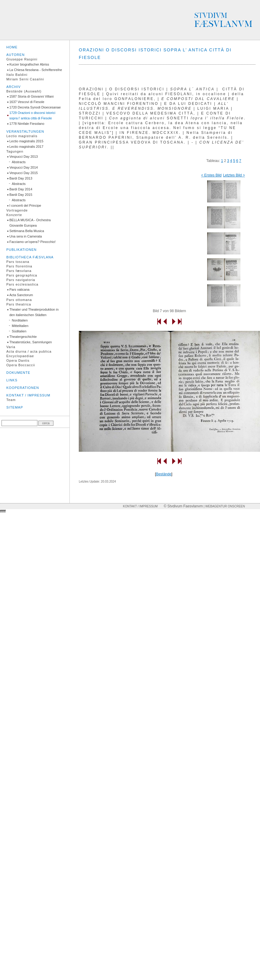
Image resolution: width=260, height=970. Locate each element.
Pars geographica (21, 275)
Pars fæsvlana (18, 271)
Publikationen (21, 249)
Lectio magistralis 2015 (26, 141)
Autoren (15, 55)
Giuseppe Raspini (21, 59)
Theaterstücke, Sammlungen (30, 342)
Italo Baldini (16, 74)
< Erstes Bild (211, 175)
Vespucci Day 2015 (23, 173)
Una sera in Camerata (25, 236)
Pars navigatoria (20, 280)
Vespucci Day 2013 (23, 156)
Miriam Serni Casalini (25, 79)
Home (12, 47)
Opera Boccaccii (20, 365)
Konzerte (14, 215)
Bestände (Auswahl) (23, 91)
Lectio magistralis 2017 (26, 146)
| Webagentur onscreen (224, 506)
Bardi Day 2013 (20, 178)
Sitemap (14, 407)
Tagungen (14, 151)
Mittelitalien (20, 326)
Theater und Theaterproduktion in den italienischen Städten (34, 312)
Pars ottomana (19, 300)
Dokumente (18, 372)
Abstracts (19, 162)
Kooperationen (22, 388)
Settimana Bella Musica (26, 231)
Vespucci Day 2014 (23, 167)
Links (12, 380)
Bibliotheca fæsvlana (29, 257)
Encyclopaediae (20, 356)
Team (11, 400)
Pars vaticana (19, 289)
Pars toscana (17, 262)
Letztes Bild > (234, 175)
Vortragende (17, 210)
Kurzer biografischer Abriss (29, 64)
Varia (10, 347)
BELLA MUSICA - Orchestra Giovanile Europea (30, 222)
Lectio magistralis (21, 136)
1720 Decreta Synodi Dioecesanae (35, 107)
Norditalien (20, 320)
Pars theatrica (18, 304)
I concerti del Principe (25, 205)
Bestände (164, 474)
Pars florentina (19, 266)
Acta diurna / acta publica (29, 351)
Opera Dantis (18, 360)
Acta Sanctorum (21, 295)
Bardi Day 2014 (20, 189)
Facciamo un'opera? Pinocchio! (32, 242)
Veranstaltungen (25, 131)
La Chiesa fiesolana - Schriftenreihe (35, 70)
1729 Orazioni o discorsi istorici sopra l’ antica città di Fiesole (32, 115)
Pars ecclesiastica (22, 284)
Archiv (13, 87)
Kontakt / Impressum (28, 395)
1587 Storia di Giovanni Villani (31, 96)
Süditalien (19, 331)
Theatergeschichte (23, 336)
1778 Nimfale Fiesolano (26, 123)
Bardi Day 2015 (20, 194)
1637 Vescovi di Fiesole (26, 102)
